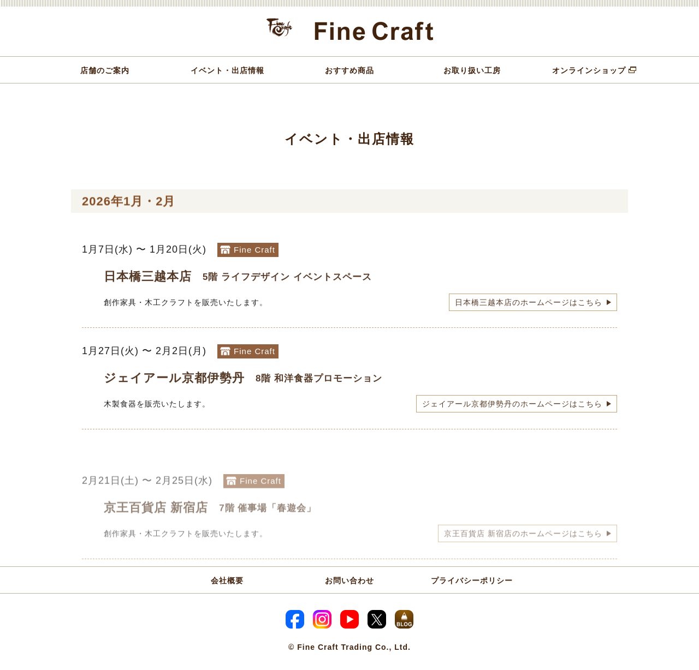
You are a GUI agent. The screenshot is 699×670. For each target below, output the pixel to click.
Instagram (322, 619)
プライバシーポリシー (472, 580)
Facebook (295, 619)
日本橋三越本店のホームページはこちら (528, 309)
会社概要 (227, 580)
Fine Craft (349, 31)
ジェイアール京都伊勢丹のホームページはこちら (512, 410)
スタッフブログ (404, 619)
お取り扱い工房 (472, 70)
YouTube (349, 619)
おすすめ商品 (349, 70)
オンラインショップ (589, 70)
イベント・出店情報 (227, 70)
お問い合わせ (349, 580)
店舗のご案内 (104, 70)
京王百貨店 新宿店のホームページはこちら (523, 552)
